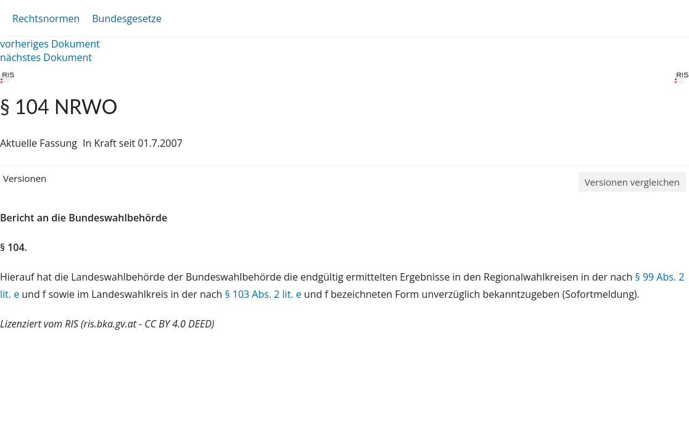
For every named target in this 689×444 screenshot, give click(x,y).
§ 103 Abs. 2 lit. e (263, 294)
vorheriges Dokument (50, 44)
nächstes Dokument (46, 57)
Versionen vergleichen (632, 182)
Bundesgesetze (127, 18)
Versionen (24, 178)
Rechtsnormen (46, 18)
